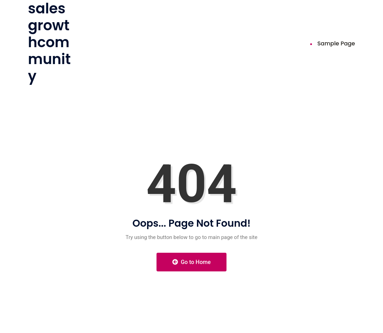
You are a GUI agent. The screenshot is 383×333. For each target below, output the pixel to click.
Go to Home (191, 262)
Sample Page (336, 43)
